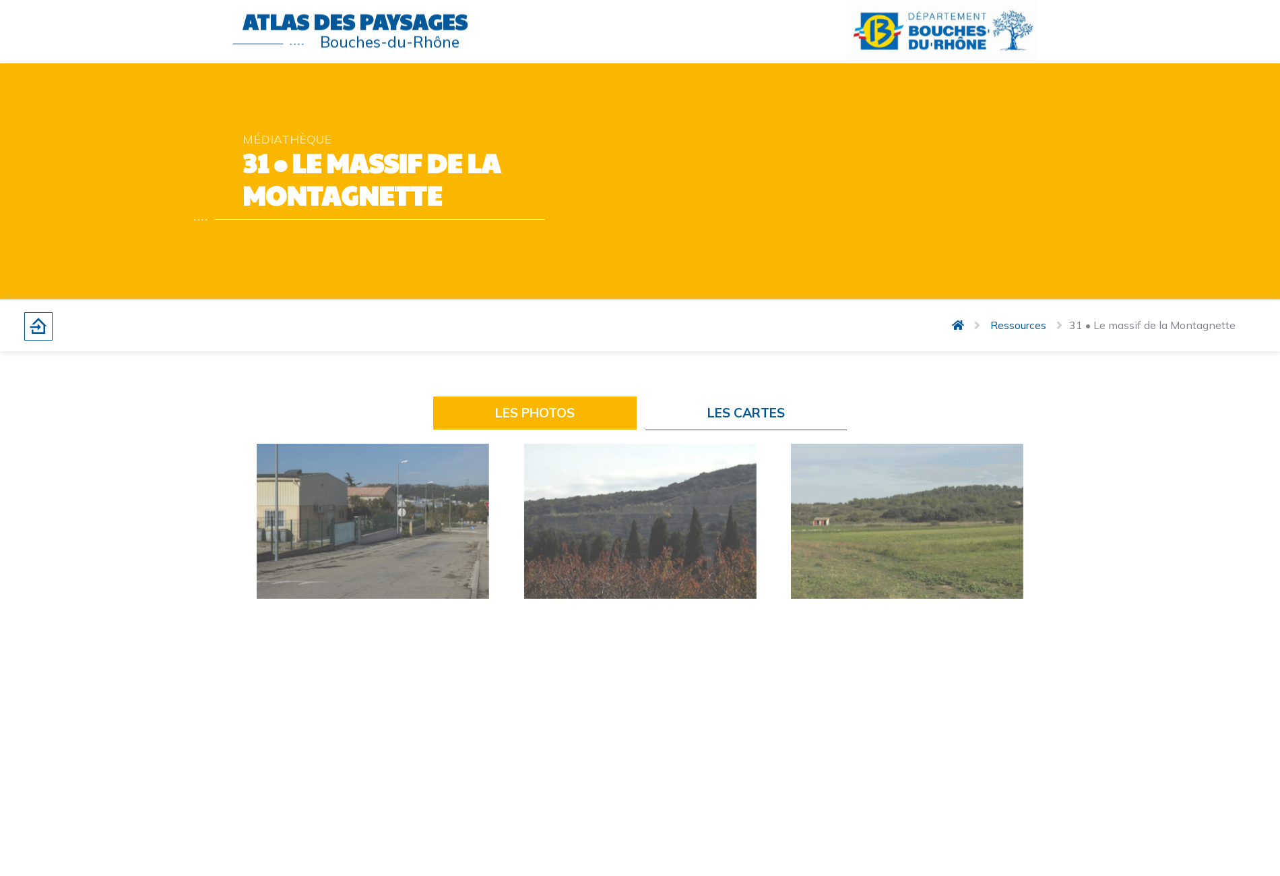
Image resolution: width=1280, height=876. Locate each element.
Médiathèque (287, 139)
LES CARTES (746, 413)
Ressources (1018, 325)
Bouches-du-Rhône (389, 39)
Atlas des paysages (355, 18)
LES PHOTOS (535, 413)
